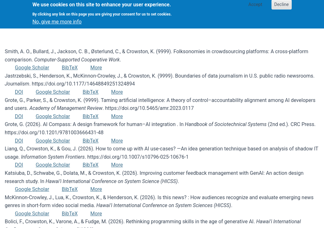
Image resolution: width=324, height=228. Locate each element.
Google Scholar (32, 68)
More (96, 68)
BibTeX (70, 68)
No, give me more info (56, 19)
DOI (19, 92)
